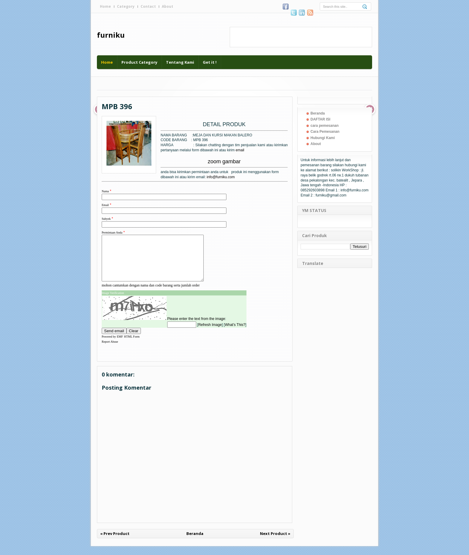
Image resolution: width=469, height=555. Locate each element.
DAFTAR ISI (320, 119)
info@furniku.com (221, 177)
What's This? (235, 334)
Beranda (194, 542)
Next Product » (275, 542)
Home (105, 6)
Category (126, 6)
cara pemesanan (324, 125)
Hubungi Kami (322, 138)
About (167, 6)
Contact (148, 6)
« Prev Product (115, 542)
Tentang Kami (180, 62)
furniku (111, 35)
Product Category (139, 62)
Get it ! (210, 62)
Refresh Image (210, 334)
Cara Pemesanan (324, 131)
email (240, 150)
